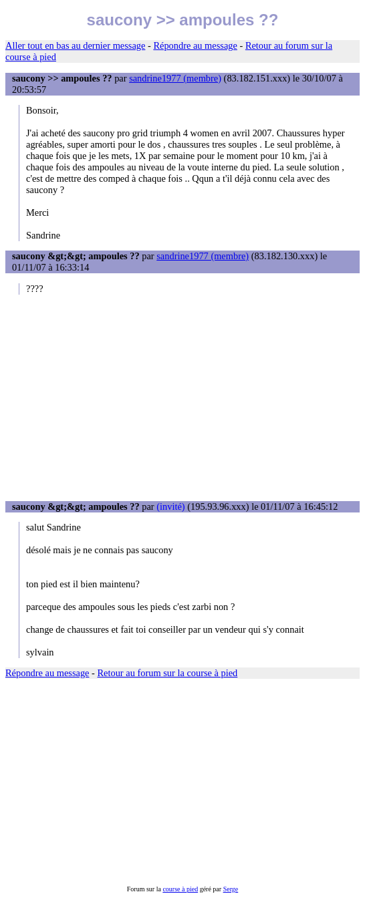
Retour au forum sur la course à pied (168, 672)
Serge (231, 889)
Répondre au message (195, 45)
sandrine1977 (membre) (175, 78)
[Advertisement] (182, 397)
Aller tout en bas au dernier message (75, 45)
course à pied (180, 889)
